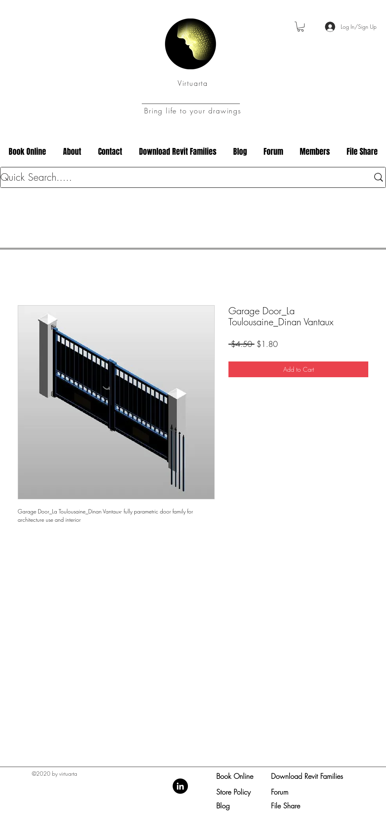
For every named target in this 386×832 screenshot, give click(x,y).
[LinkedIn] (180, 786)
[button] (300, 27)
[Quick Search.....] (179, 177)
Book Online (234, 776)
